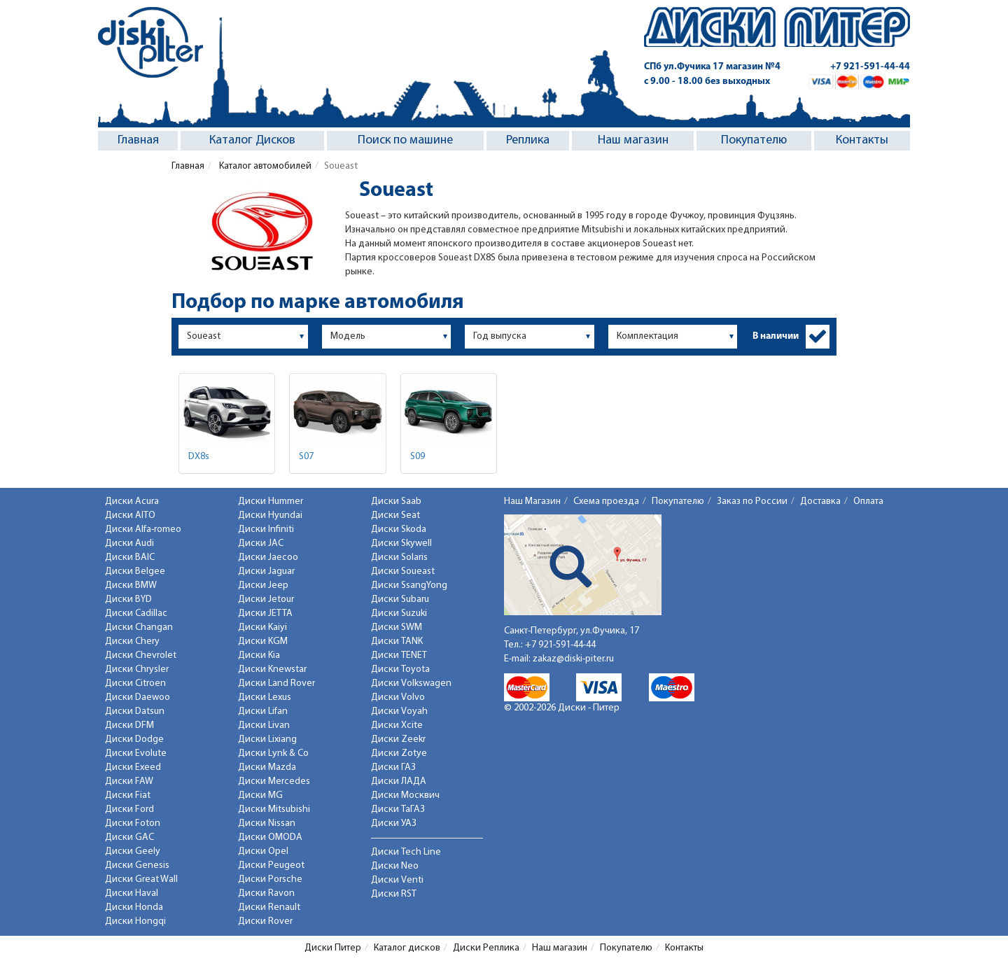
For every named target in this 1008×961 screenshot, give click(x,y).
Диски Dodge (134, 739)
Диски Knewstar (272, 669)
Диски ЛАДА (398, 781)
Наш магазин (633, 140)
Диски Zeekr (398, 739)
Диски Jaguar (266, 571)
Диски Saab (396, 501)
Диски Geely (132, 851)
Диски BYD (128, 599)
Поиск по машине (405, 140)
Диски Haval (131, 893)
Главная (138, 140)
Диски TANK (397, 641)
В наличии (775, 336)
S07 (306, 456)
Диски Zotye (399, 753)
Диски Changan (139, 627)
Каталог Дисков (252, 140)
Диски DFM (129, 725)
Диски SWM (396, 627)
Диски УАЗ (393, 823)
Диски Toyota (400, 669)
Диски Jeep (263, 585)
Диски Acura (132, 501)
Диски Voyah (399, 711)
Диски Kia (259, 655)
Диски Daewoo (137, 697)
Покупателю (754, 140)
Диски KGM (263, 641)
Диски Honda (134, 907)
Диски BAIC (130, 557)
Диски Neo (395, 866)
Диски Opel (263, 851)
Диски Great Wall (141, 879)
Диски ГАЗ (393, 767)
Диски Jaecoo (268, 557)
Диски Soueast (403, 571)
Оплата (868, 501)
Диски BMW (131, 585)
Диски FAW (129, 781)
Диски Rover (265, 921)
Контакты (862, 140)
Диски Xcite (397, 725)
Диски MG (260, 795)
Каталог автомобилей (264, 166)
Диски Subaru (400, 599)
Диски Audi (129, 543)
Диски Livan (264, 725)
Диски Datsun (134, 711)
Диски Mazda (267, 767)
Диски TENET (399, 655)
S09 (417, 456)
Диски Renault (269, 907)
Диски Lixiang (267, 739)
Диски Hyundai (270, 515)
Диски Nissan (266, 823)
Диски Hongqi (135, 921)
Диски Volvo (398, 697)
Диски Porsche (270, 879)
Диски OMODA (270, 837)
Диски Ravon (266, 893)
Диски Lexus (264, 697)
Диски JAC (261, 543)
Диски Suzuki (399, 613)
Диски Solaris (399, 557)
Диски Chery (132, 641)
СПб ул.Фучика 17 (712, 67)
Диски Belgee (135, 571)
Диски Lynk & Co (273, 753)
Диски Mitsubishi (274, 809)
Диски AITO (130, 515)
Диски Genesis (137, 865)
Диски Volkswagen (411, 683)
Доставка (820, 501)
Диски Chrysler (137, 669)
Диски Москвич (405, 795)
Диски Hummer (270, 501)
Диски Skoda (398, 529)
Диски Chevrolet (140, 655)
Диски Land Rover (276, 683)
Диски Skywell (401, 543)
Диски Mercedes (274, 781)
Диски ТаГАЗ (398, 809)
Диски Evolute (136, 753)
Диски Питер (332, 948)
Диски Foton (132, 823)
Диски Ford (129, 809)
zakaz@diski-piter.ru (573, 659)
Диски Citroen (135, 683)
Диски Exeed (133, 767)
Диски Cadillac (136, 613)
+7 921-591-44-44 (870, 67)
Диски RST (393, 894)
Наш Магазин (532, 501)
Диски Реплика (486, 948)
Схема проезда (606, 501)
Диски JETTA (265, 613)
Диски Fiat (127, 795)
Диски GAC (129, 837)
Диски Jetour (266, 599)
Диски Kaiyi (262, 627)
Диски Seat (395, 515)
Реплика (528, 140)
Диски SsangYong (409, 585)
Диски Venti (397, 880)
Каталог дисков (407, 948)
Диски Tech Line (406, 852)
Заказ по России (752, 501)
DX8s (198, 456)
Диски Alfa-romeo (143, 529)
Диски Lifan (263, 711)
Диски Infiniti (266, 529)
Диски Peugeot (271, 865)
